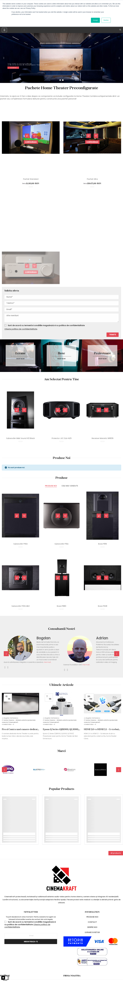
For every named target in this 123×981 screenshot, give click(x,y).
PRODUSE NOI (92, 917)
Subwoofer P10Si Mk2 (21, 606)
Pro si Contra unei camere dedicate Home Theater (20, 729)
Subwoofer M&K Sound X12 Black (20, 438)
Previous (3, 58)
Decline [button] (106, 20)
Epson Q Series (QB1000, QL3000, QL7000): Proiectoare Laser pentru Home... (61, 729)
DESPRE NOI (92, 927)
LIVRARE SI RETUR (92, 932)
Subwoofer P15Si (20, 544)
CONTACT (92, 922)
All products (116, 853)
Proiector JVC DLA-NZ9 (61, 438)
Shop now (20, 359)
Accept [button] (95, 20)
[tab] (51, 486)
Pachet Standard (30, 179)
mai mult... (47, 662)
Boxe (61, 353)
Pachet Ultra (92, 179)
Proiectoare (102, 353)
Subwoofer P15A (61, 544)
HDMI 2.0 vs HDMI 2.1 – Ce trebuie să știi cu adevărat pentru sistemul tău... (102, 729)
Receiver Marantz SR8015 (102, 438)
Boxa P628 (102, 606)
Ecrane (20, 353)
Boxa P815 (102, 544)
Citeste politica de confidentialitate (20, 329)
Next (119, 58)
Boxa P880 (61, 606)
